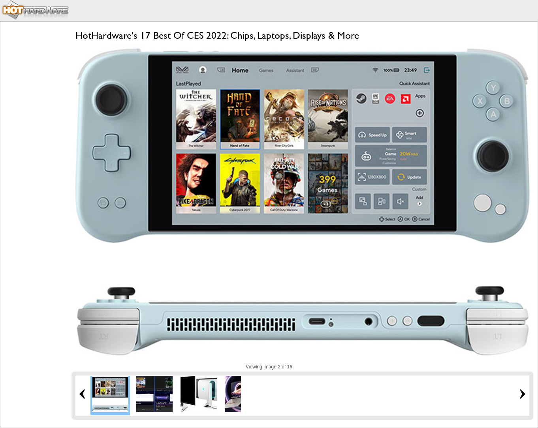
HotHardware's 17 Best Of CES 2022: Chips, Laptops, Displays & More (217, 35)
